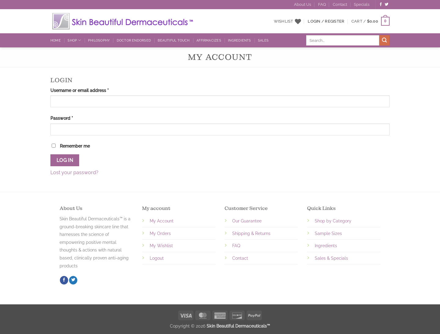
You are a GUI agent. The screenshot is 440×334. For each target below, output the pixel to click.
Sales (263, 40)
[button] (370, 21)
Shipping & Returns (251, 233)
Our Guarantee (247, 220)
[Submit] (384, 40)
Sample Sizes (328, 233)
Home (55, 40)
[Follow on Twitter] (386, 4)
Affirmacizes (208, 40)
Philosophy (99, 40)
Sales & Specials (331, 258)
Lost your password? (74, 172)
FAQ (322, 4)
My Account (162, 220)
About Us (302, 4)
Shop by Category (333, 220)
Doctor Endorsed (134, 40)
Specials (361, 4)
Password (70, 118)
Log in (65, 160)
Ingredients (239, 40)
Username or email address (88, 90)
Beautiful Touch (173, 40)
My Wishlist (161, 245)
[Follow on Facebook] (381, 4)
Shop (74, 40)
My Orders (160, 233)
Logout (157, 258)
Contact (340, 4)
